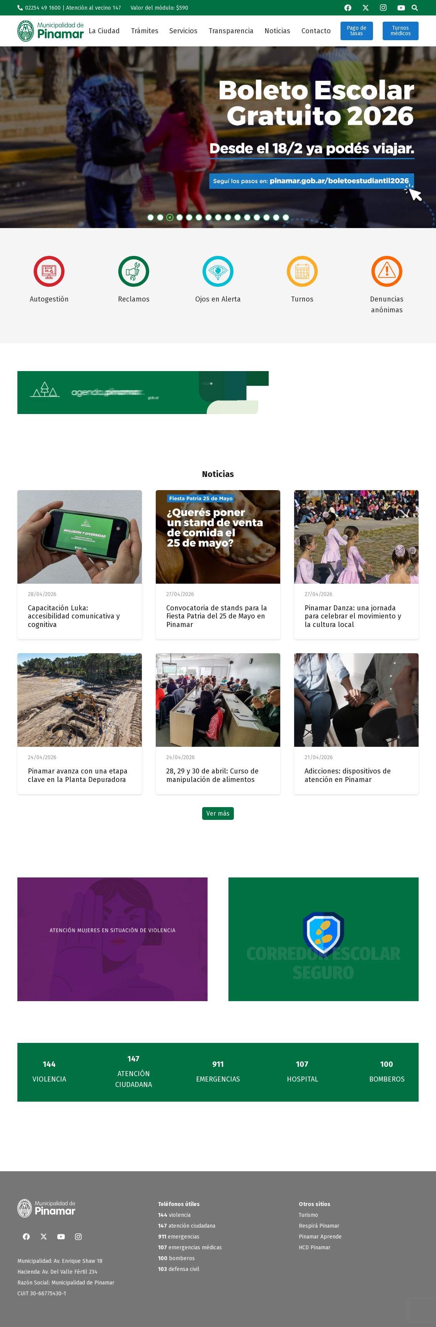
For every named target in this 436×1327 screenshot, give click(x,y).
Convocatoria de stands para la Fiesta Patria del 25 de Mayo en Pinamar (216, 616)
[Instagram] (383, 8)
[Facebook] (348, 8)
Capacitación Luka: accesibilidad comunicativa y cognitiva (74, 616)
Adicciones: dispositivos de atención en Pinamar (348, 775)
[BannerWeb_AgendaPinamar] (218, 392)
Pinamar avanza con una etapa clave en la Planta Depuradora (78, 775)
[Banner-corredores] (323, 939)
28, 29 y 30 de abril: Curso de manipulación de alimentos (212, 775)
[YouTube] (401, 8)
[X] (366, 8)
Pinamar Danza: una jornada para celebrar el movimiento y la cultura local (353, 616)
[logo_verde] (50, 31)
